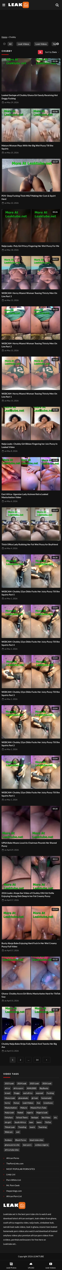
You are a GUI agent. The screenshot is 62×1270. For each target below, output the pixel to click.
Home (4, 37)
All (10, 44)
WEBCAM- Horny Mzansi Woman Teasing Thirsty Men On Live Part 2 (29, 345)
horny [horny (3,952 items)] (7, 1103)
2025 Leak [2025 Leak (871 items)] (34, 1083)
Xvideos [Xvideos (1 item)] (8, 1140)
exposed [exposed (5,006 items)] (39, 1093)
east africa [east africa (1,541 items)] (27, 1093)
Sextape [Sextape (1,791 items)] (34, 1117)
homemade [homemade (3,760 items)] (46, 1098)
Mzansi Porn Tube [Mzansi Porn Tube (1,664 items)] (38, 1108)
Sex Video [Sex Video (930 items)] (46, 1117)
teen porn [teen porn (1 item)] (27, 1145)
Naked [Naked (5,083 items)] (20, 1112)
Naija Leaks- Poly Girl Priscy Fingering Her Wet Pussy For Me (30, 246)
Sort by (51, 52)
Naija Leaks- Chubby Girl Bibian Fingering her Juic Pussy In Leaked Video (29, 445)
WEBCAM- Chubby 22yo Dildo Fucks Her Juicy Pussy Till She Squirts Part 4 (31, 643)
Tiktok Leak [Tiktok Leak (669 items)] (10, 1127)
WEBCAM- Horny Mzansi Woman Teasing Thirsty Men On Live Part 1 (29, 395)
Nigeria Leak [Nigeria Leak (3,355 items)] (41, 1112)
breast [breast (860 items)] (7, 1093)
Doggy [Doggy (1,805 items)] (17, 1093)
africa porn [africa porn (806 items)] (18, 1088)
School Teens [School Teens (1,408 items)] (22, 1117)
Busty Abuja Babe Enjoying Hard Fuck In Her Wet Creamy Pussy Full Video (29, 945)
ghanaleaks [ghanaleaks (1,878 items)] (23, 1098)
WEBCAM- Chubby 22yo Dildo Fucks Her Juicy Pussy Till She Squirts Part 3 (31, 693)
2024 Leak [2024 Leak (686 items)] (21, 1083)
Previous (4, 44)
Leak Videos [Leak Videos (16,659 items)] (28, 1103)
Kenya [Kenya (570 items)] (16, 1103)
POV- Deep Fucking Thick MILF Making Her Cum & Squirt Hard (29, 197)
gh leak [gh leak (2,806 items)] (35, 1098)
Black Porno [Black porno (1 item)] (20, 1140)
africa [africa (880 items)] (7, 1088)
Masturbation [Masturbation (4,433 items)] (11, 1108)
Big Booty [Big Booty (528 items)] (44, 1088)
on (12, 102)
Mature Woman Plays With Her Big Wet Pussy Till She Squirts (27, 147)
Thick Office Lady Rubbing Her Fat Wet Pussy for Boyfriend (30, 544)
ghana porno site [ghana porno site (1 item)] (12, 1145)
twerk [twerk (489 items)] (32, 1127)
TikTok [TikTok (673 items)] (48, 1122)
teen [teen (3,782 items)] (31, 1122)
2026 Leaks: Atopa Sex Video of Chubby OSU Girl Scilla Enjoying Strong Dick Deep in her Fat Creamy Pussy (28, 895)
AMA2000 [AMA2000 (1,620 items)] (31, 1088)
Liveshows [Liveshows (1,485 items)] (48, 1103)
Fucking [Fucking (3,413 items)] (50, 1093)
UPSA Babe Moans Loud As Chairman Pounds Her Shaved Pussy (29, 844)
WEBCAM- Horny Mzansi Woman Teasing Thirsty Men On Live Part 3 (29, 295)
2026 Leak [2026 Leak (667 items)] (46, 1083)
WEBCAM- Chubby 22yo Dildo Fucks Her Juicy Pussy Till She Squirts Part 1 (31, 794)
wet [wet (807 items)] (17, 1132)
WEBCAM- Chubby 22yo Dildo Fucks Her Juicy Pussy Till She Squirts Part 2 (31, 744)
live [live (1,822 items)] (38, 1103)
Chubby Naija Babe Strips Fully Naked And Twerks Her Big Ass (29, 1045)
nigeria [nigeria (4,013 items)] (30, 1112)
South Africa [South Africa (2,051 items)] (20, 1122)
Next (57, 44)
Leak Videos (23, 44)
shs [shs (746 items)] (55, 1117)
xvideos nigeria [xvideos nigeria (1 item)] (41, 1145)
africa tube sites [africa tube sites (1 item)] (12, 1150)
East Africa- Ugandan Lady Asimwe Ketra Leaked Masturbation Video (25, 496)
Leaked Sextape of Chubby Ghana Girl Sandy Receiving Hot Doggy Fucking (30, 97)
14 (37, 1060)
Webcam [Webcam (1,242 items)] (9, 1132)
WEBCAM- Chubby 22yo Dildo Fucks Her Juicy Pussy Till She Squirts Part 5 (31, 593)
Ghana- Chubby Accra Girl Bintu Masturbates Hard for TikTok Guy (31, 995)
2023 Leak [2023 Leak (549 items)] (9, 1083)
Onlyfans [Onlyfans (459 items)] (9, 1117)
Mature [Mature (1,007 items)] (23, 1108)
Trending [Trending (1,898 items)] (22, 1127)
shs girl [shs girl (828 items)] (8, 1122)
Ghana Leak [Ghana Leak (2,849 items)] (10, 1098)
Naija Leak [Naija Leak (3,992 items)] (9, 1112)
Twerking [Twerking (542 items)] (42, 1127)
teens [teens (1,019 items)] (39, 1122)
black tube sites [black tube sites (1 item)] (36, 1140)
